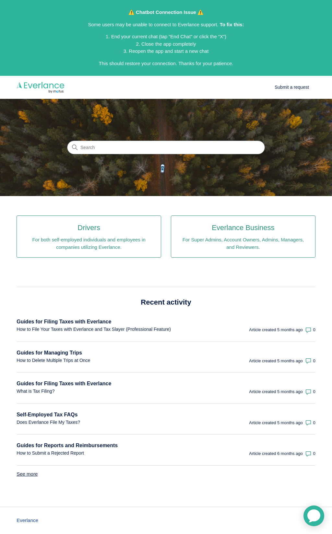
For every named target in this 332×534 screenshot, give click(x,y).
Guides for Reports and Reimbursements (67, 445)
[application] (314, 516)
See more (27, 474)
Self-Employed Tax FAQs (47, 414)
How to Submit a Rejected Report (50, 453)
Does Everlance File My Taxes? (48, 422)
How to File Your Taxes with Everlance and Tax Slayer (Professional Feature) (94, 329)
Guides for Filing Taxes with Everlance (64, 321)
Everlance (27, 520)
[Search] (166, 147)
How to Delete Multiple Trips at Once (53, 360)
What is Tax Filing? (35, 391)
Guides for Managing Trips (49, 352)
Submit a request (292, 87)
